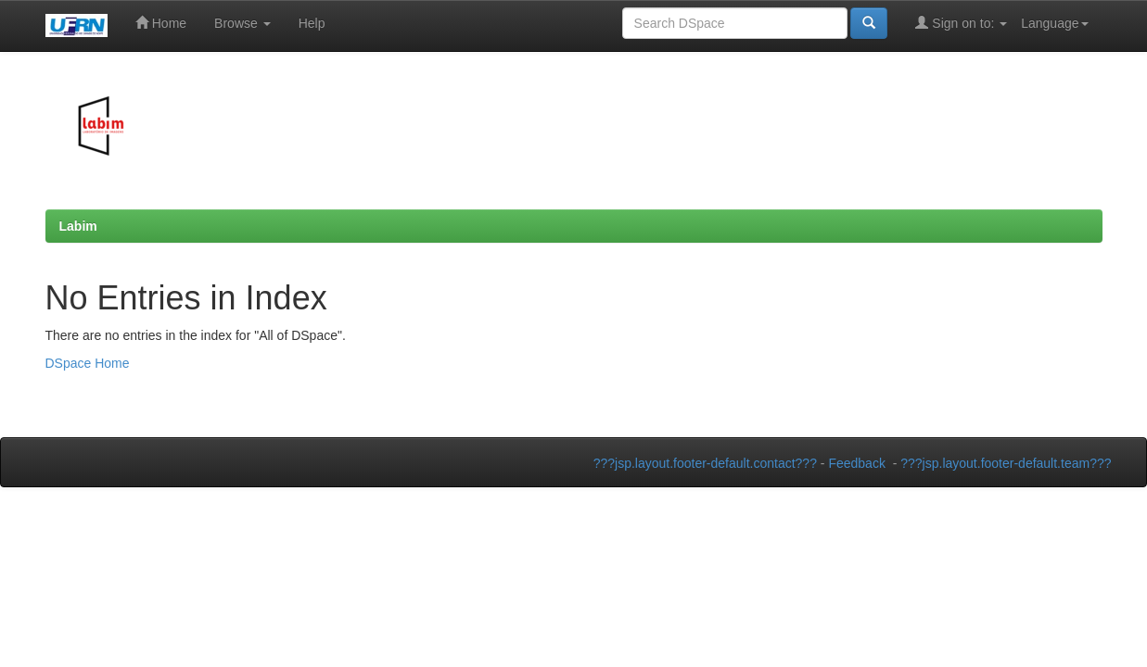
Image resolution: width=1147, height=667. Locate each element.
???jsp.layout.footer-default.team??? (1005, 463)
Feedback (856, 463)
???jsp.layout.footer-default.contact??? (705, 463)
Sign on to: (961, 23)
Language (1054, 23)
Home (160, 23)
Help (312, 23)
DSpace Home (87, 363)
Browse (242, 23)
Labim (78, 226)
